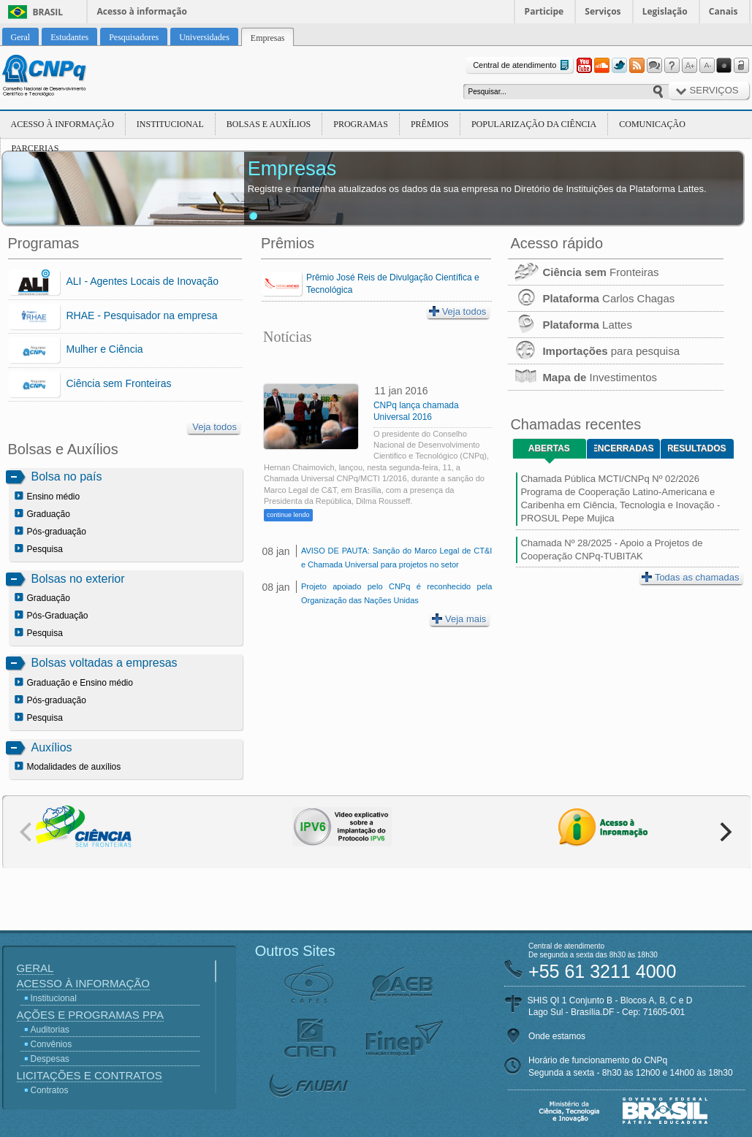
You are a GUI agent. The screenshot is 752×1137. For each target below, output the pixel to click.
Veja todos (214, 426)
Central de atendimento (522, 65)
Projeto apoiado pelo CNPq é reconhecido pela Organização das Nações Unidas (396, 593)
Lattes (570, 324)
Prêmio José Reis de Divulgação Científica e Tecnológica (392, 283)
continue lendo (288, 514)
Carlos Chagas (591, 298)
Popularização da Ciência (533, 124)
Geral (35, 968)
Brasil (48, 12)
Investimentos (582, 377)
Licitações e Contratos (89, 1075)
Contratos (50, 1090)
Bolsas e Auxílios (269, 124)
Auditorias (50, 1030)
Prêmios (430, 124)
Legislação (665, 11)
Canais (723, 11)
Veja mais (459, 618)
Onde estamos (556, 1036)
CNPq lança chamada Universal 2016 (416, 411)
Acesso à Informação (62, 124)
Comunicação (652, 124)
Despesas (50, 1059)
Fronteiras (583, 272)
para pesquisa (594, 351)
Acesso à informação (142, 11)
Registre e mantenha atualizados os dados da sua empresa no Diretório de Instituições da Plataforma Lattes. (477, 188)
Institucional (170, 124)
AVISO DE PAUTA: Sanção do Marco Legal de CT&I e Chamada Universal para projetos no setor (396, 557)
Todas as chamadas (691, 577)
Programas (360, 124)
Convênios (51, 1044)
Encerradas (623, 448)
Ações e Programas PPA (90, 1014)
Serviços (602, 11)
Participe (544, 11)
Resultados (697, 448)
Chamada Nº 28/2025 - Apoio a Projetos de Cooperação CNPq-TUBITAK (611, 549)
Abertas (549, 448)
